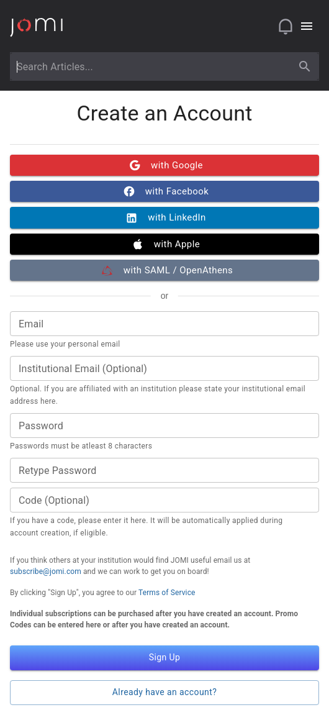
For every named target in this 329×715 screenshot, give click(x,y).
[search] (304, 66)
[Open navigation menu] (306, 26)
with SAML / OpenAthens (164, 270)
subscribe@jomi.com (45, 571)
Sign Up (164, 657)
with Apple (164, 244)
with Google (164, 165)
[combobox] (153, 66)
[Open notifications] (285, 26)
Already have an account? (164, 692)
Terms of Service (167, 592)
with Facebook (164, 191)
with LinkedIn (164, 217)
